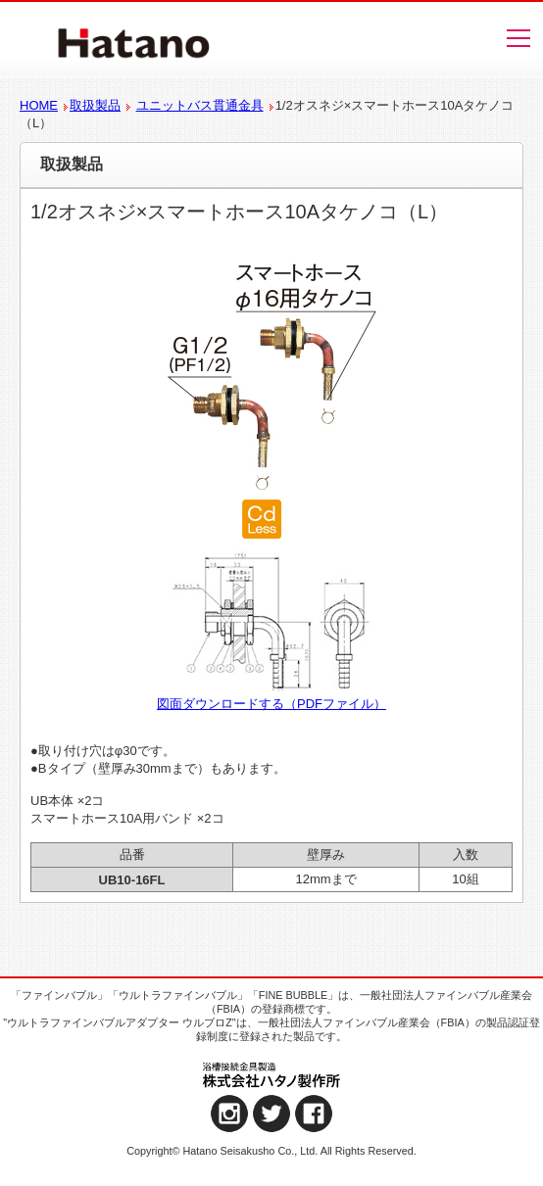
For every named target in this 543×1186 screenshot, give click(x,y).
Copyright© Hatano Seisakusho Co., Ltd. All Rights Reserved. (271, 1151)
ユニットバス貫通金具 (200, 105)
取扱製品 (95, 105)
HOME (39, 105)
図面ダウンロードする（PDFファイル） (271, 703)
